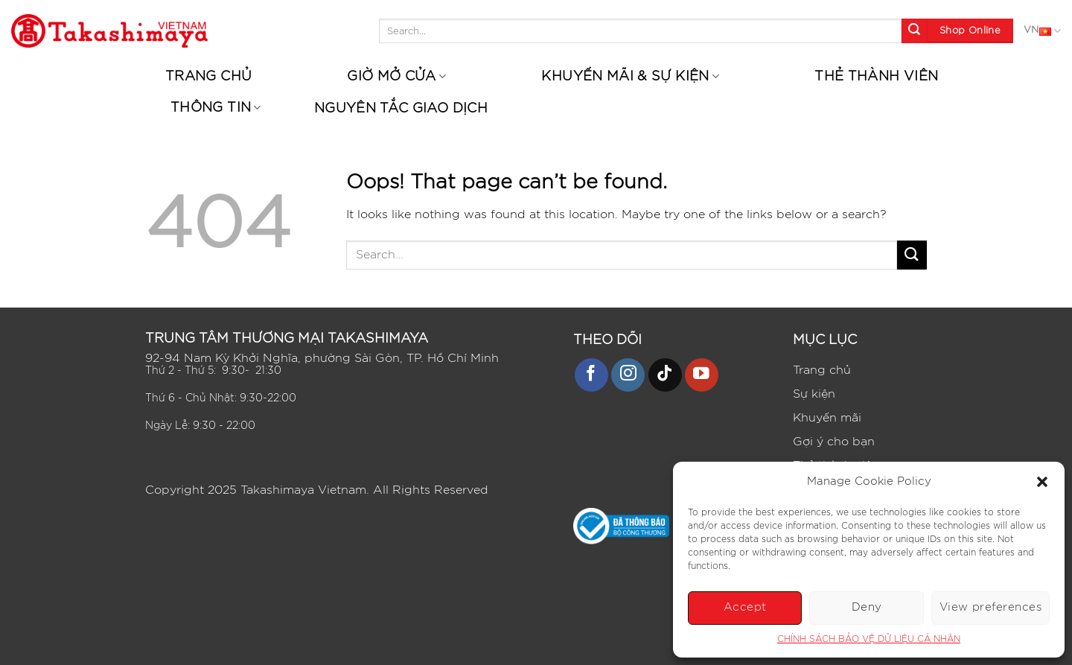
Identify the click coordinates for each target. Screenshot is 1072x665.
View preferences (990, 607)
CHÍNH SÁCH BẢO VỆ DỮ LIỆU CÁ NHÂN (868, 638)
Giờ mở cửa (396, 76)
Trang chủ (208, 76)
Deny (867, 607)
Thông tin (215, 108)
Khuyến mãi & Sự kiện (630, 76)
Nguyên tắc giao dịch (401, 108)
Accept (745, 607)
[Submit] (914, 31)
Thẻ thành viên (876, 76)
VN (1042, 31)
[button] (1042, 481)
